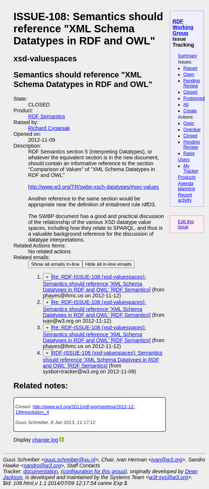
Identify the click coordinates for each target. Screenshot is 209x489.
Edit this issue (186, 224)
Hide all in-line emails (108, 264)
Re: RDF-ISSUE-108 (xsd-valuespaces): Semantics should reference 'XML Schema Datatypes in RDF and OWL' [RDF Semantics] (97, 283)
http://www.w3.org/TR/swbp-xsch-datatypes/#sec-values (93, 187)
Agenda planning (186, 186)
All (185, 104)
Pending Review (191, 83)
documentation (40, 471)
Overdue (192, 129)
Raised (190, 68)
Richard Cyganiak (49, 128)
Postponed (194, 98)
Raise (189, 153)
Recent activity (185, 197)
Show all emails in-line (55, 264)
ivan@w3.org (166, 460)
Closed (190, 92)
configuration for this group (94, 471)
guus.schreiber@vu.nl (69, 460)
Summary (187, 55)
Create (190, 110)
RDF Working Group (183, 27)
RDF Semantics (46, 116)
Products (186, 177)
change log (45, 440)
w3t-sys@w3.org (168, 477)
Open (188, 74)
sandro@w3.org (42, 465)
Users (184, 159)
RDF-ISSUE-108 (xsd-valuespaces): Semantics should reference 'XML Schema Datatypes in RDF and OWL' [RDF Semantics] (102, 359)
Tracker (190, 168)
